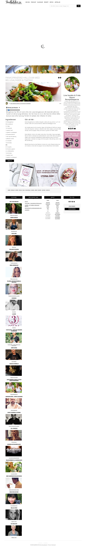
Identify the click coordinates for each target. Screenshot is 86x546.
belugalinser (28, 190)
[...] (63, 6)
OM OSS (40, 541)
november (57, 217)
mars (48, 205)
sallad (36, 190)
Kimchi (26, 201)
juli (57, 211)
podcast (33, 2)
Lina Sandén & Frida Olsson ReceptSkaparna (20, 103)
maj (48, 208)
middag (16, 190)
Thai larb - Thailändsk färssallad (33, 203)
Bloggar (40, 2)
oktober (57, 215)
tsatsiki (32, 190)
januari (48, 202)
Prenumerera (72, 209)
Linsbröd (27, 210)
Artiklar (57, 2)
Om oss (27, 2)
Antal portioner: (14, 107)
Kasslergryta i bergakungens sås (33, 208)
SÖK (79, 5)
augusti (57, 212)
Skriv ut (10, 160)
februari (48, 204)
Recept (46, 2)
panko (9, 190)
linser (23, 190)
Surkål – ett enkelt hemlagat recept (32, 206)
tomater (39, 190)
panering (48, 190)
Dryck (51, 2)
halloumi (13, 190)
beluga (20, 190)
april (48, 206)
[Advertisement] (43, 18)
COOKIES (46, 541)
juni (57, 209)
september (57, 214)
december (57, 218)
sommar (43, 190)
